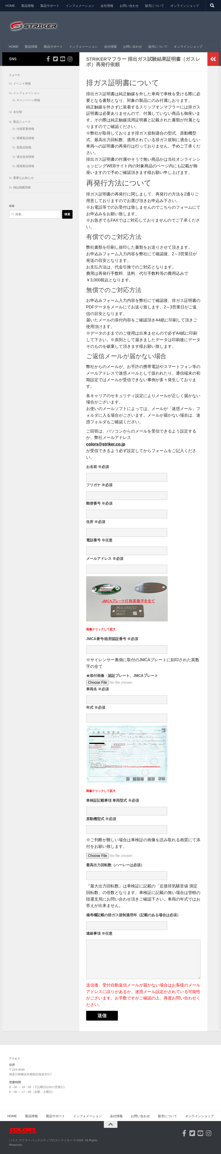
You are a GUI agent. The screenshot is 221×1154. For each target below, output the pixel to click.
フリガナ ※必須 (99, 485)
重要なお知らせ (23, 178)
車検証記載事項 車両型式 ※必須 (112, 800)
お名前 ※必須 (97, 467)
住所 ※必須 (95, 522)
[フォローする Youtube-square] (62, 59)
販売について (154, 6)
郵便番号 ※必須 (99, 503)
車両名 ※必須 (97, 689)
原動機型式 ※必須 (101, 819)
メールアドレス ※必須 (104, 559)
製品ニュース (22, 121)
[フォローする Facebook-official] (48, 59)
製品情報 (27, 6)
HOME (10, 6)
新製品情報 (24, 147)
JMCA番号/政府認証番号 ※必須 (112, 639)
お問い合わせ (129, 6)
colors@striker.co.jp (105, 444)
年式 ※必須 (95, 707)
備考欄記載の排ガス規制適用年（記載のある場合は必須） (133, 915)
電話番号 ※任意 (99, 540)
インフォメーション (80, 6)
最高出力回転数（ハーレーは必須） (115, 865)
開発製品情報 (25, 166)
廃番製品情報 (25, 138)
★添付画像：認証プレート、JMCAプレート (122, 676)
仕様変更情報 (25, 128)
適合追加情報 (25, 156)
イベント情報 (22, 83)
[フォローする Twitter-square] (55, 59)
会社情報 (107, 6)
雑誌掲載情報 (22, 187)
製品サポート (49, 6)
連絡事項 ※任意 (99, 933)
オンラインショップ (184, 6)
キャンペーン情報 (28, 100)
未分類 (17, 112)
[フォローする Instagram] (70, 59)
